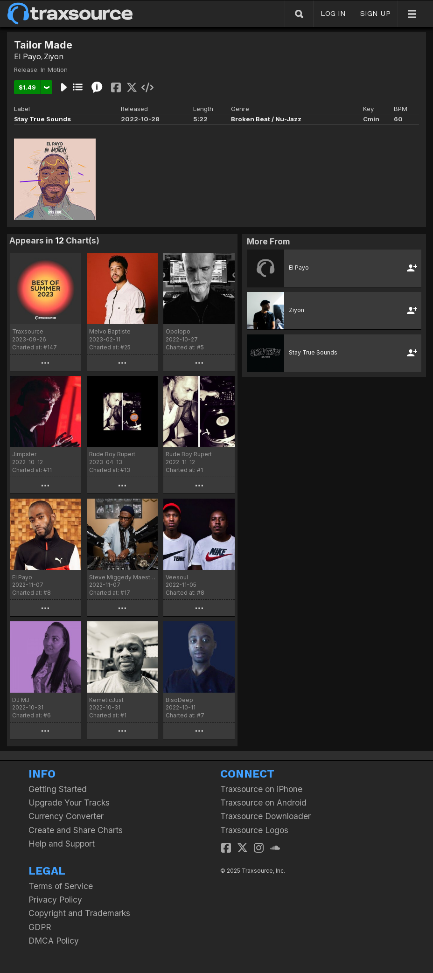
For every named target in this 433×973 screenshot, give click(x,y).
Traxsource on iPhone (261, 789)
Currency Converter (66, 816)
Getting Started (57, 789)
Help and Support (61, 843)
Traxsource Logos (254, 830)
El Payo (27, 56)
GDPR (39, 927)
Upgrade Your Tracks (69, 802)
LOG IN (333, 13)
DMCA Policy (53, 940)
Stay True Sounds (42, 119)
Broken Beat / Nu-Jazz (266, 119)
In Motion (54, 69)
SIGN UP (375, 13)
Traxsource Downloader (265, 816)
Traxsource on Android (263, 802)
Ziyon (53, 56)
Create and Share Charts (75, 830)
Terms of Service (60, 886)
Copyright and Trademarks (79, 913)
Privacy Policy (55, 899)
